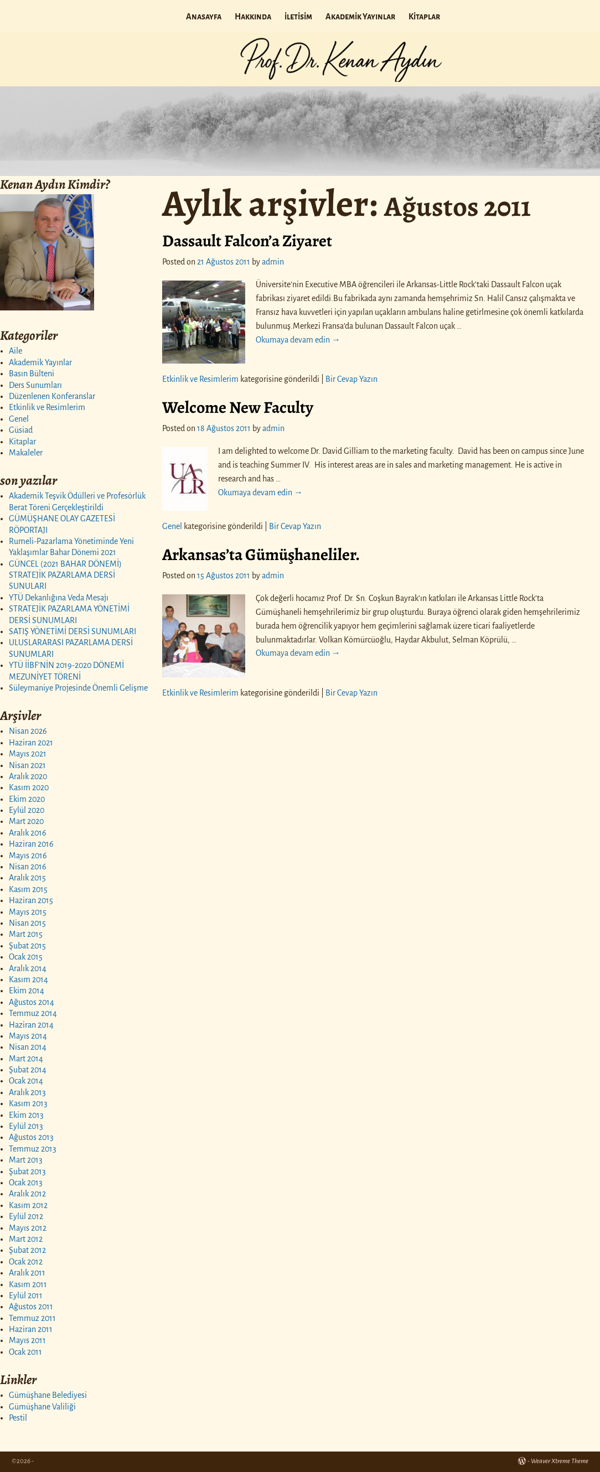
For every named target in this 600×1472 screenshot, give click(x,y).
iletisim (298, 16)
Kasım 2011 (28, 1284)
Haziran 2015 (31, 900)
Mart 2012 (26, 1239)
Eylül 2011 (26, 1295)
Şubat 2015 (27, 945)
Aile (15, 350)
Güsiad (21, 430)
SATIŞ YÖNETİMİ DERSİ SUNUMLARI (72, 631)
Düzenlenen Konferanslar (52, 396)
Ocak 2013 (26, 1182)
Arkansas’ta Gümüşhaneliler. (261, 554)
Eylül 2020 (26, 810)
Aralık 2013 (27, 1092)
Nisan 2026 (28, 731)
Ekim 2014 (26, 990)
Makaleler (26, 452)
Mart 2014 (26, 1058)
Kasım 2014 (28, 979)
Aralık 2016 (27, 832)
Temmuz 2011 (32, 1318)
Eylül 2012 (26, 1216)
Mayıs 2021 (27, 753)
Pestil (18, 1417)
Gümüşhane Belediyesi (48, 1395)
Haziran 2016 (31, 843)
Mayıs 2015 (27, 912)
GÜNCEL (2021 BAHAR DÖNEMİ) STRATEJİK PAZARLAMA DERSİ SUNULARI (65, 575)
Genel (19, 418)
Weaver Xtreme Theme (559, 1461)
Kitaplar (424, 16)
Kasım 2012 (28, 1205)
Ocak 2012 (26, 1261)
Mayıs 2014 (28, 1036)
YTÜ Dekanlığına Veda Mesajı (58, 597)
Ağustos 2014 (31, 1002)
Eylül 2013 (26, 1126)
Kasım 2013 (28, 1103)
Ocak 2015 (26, 956)
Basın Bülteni (31, 373)
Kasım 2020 (29, 787)
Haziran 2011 (31, 1329)
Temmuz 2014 (33, 1013)
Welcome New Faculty (237, 407)
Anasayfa (203, 16)
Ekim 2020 (27, 799)
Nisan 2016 (27, 866)
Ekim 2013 (26, 1115)
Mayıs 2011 (27, 1340)
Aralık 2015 (27, 877)
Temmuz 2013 (32, 1148)
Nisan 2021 (27, 765)
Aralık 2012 (27, 1193)
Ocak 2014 (26, 1080)
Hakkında (253, 16)
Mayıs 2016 (28, 855)
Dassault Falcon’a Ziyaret (247, 241)
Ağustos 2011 (31, 1306)
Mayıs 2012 (27, 1228)
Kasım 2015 (28, 889)
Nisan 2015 (27, 923)
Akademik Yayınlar (360, 16)
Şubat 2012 (27, 1250)
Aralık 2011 (27, 1272)
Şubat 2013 (27, 1171)
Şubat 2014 (27, 1069)
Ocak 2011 (25, 1351)
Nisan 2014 (27, 1047)
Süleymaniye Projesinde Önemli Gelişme (78, 687)
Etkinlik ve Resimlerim (47, 407)
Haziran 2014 (31, 1024)
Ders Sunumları (35, 385)
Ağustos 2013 (31, 1137)
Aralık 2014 (27, 968)
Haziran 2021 (31, 742)
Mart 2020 (26, 821)
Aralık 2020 (28, 776)
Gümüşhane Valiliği (42, 1406)
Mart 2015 (26, 934)
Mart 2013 (26, 1159)
